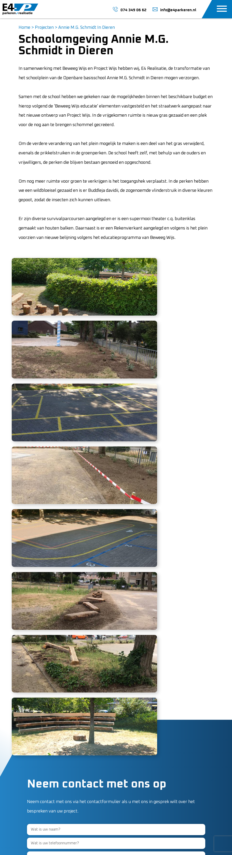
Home (24, 27)
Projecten (44, 27)
